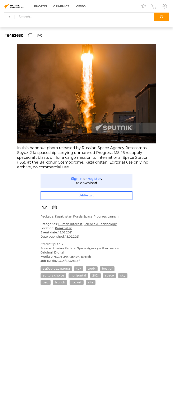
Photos (40, 6)
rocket (76, 282)
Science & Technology (100, 224)
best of (107, 268)
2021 (95, 275)
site (90, 282)
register (94, 179)
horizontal (78, 275)
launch (60, 282)
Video (81, 6)
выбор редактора (56, 268)
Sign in (77, 179)
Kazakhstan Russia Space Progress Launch (87, 216)
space (109, 275)
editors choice (53, 275)
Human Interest (70, 224)
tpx (78, 268)
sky (122, 275)
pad (45, 282)
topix (91, 268)
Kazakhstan (63, 228)
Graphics (61, 6)
